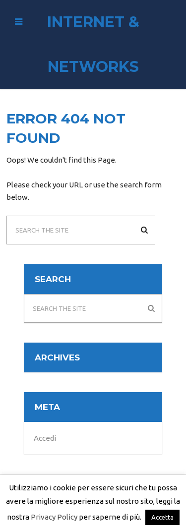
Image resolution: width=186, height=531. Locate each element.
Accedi (45, 438)
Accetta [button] (162, 517)
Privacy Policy (54, 517)
